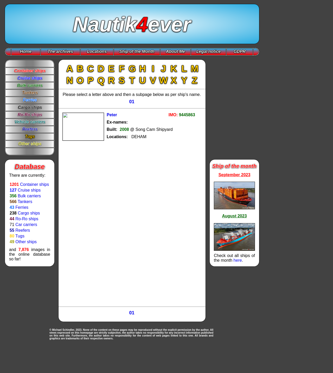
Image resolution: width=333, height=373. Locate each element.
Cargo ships (29, 213)
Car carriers (26, 224)
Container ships (34, 184)
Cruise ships (29, 190)
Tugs (19, 236)
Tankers (25, 201)
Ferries (21, 207)
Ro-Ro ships (26, 219)
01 (131, 101)
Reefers (22, 230)
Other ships (26, 242)
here (238, 260)
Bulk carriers (29, 196)
